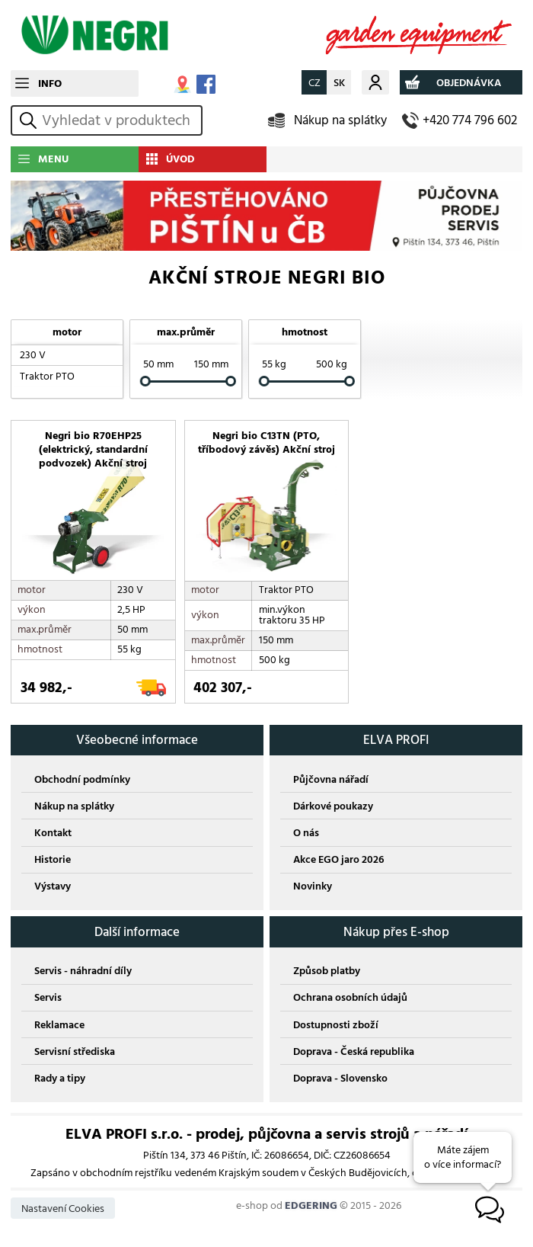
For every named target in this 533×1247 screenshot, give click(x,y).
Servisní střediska (74, 1053)
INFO (50, 83)
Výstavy (52, 887)
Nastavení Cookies (62, 1210)
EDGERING (311, 1207)
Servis (48, 999)
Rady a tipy (59, 1079)
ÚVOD (180, 159)
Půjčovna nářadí (331, 780)
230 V (33, 355)
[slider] (145, 382)
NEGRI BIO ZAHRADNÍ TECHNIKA (266, 35)
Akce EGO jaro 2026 (338, 861)
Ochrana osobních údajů (350, 999)
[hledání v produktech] (119, 120)
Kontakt (53, 834)
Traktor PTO (47, 376)
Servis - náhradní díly (83, 972)
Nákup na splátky (340, 120)
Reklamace (59, 1026)
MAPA (182, 84)
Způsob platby (326, 972)
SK (339, 82)
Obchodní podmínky (82, 780)
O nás (306, 834)
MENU (53, 159)
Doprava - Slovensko (340, 1079)
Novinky (312, 887)
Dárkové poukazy (333, 807)
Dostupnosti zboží (335, 1026)
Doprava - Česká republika (353, 1053)
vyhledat (30, 120)
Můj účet (375, 82)
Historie (52, 861)
